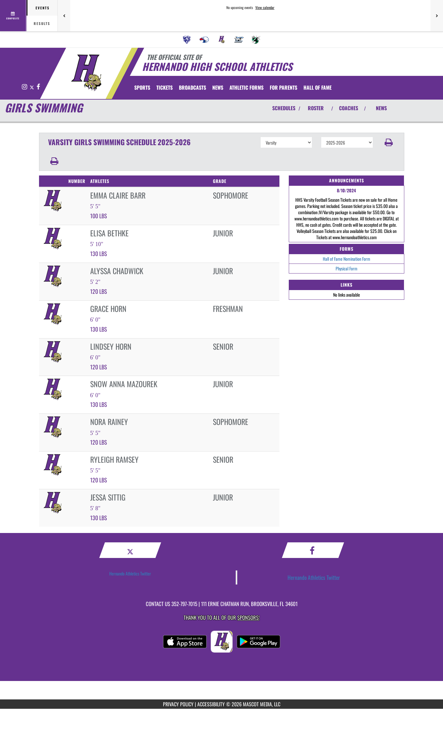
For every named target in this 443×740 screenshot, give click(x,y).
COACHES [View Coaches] (348, 108)
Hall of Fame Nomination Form (346, 258)
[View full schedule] (13, 15)
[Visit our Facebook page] (38, 87)
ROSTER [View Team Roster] (316, 108)
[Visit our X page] (32, 87)
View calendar (264, 7)
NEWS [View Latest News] (381, 108)
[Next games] (437, 15)
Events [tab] (43, 7)
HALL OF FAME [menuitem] (317, 87)
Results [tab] (42, 23)
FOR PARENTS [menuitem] (283, 87)
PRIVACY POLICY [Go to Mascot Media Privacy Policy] (178, 704)
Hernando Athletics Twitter (130, 573)
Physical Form (346, 268)
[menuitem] (186, 39)
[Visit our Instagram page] (25, 87)
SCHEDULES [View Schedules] (283, 108)
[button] (388, 142)
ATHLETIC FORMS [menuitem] (246, 87)
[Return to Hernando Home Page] (86, 73)
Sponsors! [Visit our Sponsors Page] (248, 617)
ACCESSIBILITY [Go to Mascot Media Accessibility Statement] (211, 704)
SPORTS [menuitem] (142, 87)
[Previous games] (64, 15)
